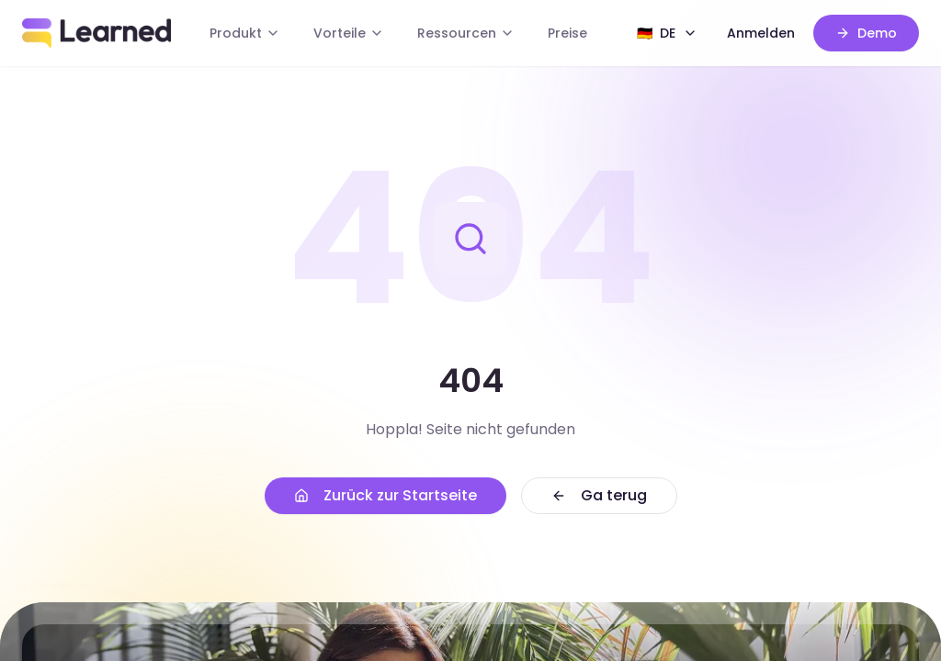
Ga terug (599, 495)
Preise (567, 33)
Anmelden (761, 33)
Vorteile (348, 33)
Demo (866, 33)
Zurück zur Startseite (385, 495)
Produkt (245, 33)
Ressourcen (466, 33)
